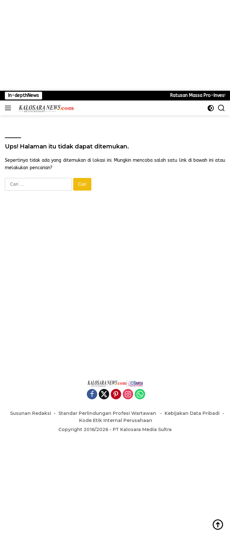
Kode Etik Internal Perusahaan (115, 420)
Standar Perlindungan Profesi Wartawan (107, 413)
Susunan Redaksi (30, 413)
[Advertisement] (115, 45)
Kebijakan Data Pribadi (192, 413)
